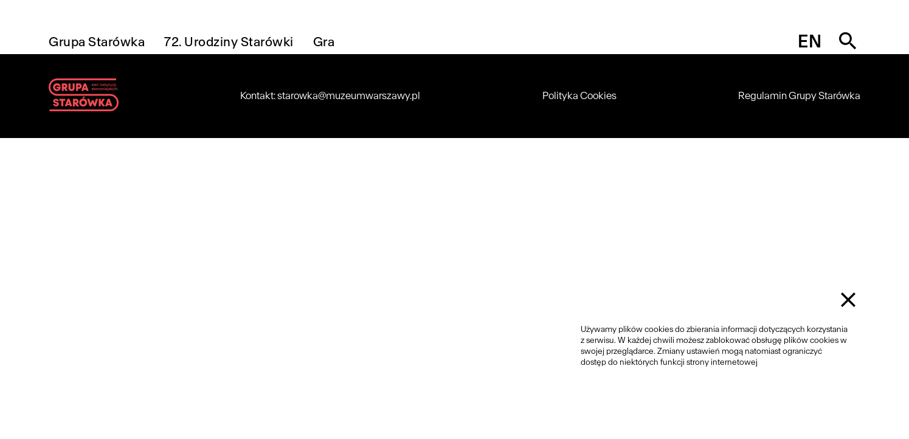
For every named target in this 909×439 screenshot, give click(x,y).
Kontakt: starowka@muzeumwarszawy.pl (330, 95)
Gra (324, 41)
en (809, 41)
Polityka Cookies (579, 95)
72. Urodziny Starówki (229, 41)
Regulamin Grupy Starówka (799, 95)
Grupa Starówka (97, 41)
